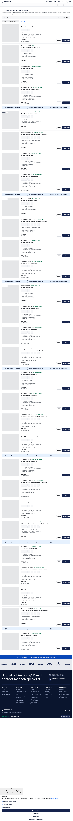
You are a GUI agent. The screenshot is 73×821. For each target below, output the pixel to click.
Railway (17, 699)
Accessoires (4, 692)
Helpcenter (47, 689)
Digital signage (33, 699)
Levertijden (47, 691)
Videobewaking (33, 702)
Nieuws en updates (63, 691)
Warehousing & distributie (21, 691)
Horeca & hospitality (20, 695)
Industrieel (18, 689)
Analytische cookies (7, 804)
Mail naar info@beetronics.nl (58, 678)
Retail (17, 694)
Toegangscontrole (34, 703)
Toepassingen (19, 4)
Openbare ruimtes (34, 695)
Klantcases (61, 689)
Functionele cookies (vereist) (9, 801)
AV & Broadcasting (20, 700)
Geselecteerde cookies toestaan (36, 819)
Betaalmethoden (48, 692)
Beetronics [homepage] (7, 2)
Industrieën (11, 4)
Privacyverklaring (63, 697)
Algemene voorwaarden (64, 695)
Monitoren (4, 689)
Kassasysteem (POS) (34, 697)
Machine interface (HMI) (35, 694)
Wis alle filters (23, 21)
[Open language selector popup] (63, 1)
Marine (17, 692)
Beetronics (4, 709)
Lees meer (54, 798)
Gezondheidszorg (20, 702)
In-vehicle (32, 692)
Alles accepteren (36, 810)
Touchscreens (5, 691)
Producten (4, 4)
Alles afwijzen (36, 813)
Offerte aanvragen (49, 1)
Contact (58, 1)
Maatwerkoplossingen (29, 4)
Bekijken (59, 40)
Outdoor (32, 689)
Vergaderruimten (34, 700)
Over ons (54, 1)
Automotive (18, 697)
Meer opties (36, 816)
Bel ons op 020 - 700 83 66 (57, 674)
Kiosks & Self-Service (34, 691)
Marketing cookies (6, 807)
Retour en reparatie (49, 694)
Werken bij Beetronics (64, 694)
